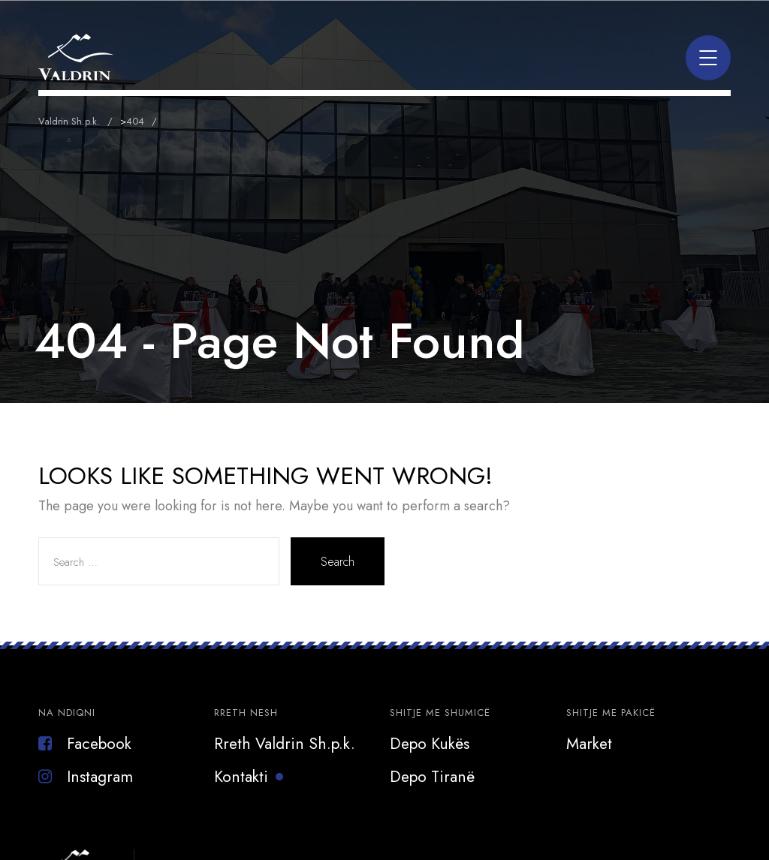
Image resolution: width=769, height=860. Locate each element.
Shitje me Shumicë (440, 712)
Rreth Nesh (246, 712)
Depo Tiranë (432, 776)
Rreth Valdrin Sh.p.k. (284, 743)
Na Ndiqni (66, 712)
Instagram (85, 776)
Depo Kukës (429, 743)
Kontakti (241, 776)
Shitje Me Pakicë (611, 712)
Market (589, 743)
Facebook (84, 743)
